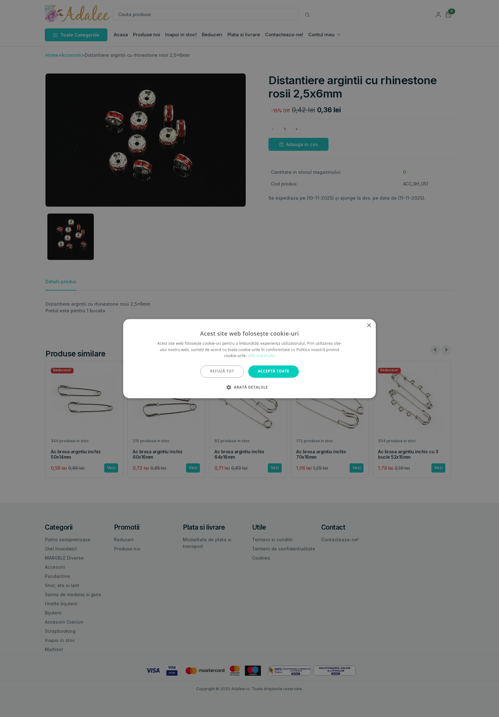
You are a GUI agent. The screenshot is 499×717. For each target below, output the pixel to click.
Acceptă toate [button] (273, 371)
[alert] (249, 358)
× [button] (368, 325)
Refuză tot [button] (222, 371)
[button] (249, 387)
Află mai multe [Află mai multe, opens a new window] (261, 356)
